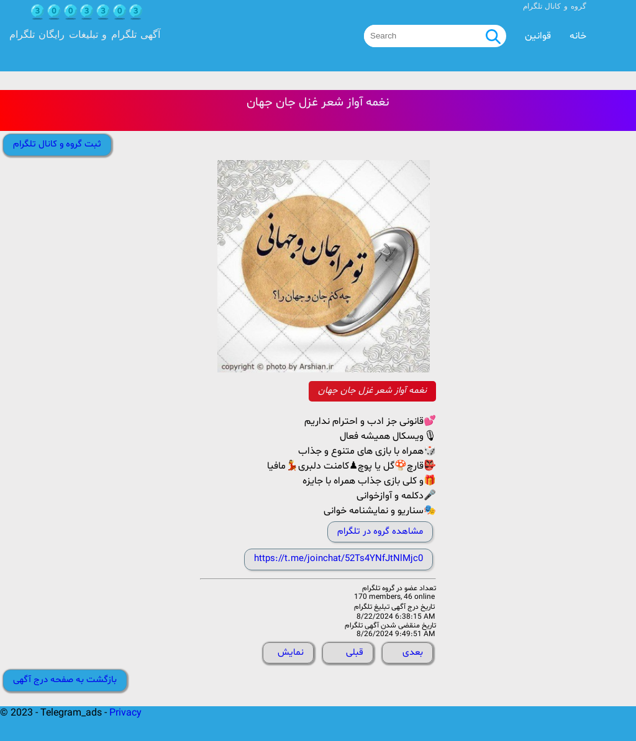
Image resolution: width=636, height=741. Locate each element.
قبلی (354, 652)
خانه (578, 36)
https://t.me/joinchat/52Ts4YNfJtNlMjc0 (338, 558)
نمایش (291, 652)
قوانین (538, 36)
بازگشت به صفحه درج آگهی (65, 679)
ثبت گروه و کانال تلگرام (57, 144)
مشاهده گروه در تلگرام (380, 531)
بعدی (412, 652)
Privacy (125, 713)
